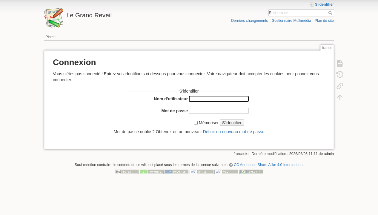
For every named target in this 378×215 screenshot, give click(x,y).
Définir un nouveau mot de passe (233, 131)
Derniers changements (249, 21)
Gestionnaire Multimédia (291, 21)
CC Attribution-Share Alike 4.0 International (268, 165)
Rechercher (331, 13)
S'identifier (232, 122)
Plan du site (324, 21)
